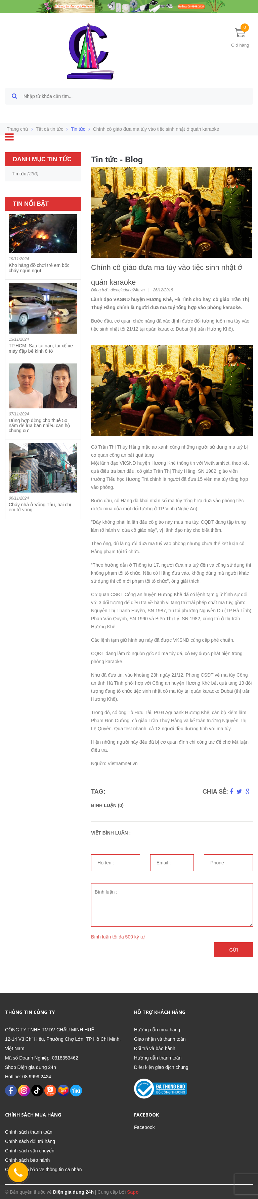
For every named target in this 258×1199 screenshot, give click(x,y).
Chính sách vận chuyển (29, 1150)
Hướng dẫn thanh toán (157, 1058)
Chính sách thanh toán (28, 1132)
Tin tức (78, 129)
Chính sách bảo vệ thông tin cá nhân (43, 1169)
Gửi (233, 950)
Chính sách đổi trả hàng (30, 1141)
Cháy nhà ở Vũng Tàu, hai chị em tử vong (40, 507)
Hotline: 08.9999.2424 (28, 1076)
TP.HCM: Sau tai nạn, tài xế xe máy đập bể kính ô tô (41, 348)
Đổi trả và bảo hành (154, 1048)
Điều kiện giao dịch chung (161, 1067)
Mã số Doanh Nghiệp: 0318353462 (41, 1058)
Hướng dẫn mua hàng (157, 1029)
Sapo (132, 1192)
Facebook (144, 1127)
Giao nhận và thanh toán (160, 1039)
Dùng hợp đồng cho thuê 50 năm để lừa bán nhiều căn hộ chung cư (39, 426)
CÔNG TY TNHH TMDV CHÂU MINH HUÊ (49, 1029)
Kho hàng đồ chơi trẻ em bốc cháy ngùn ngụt (39, 268)
